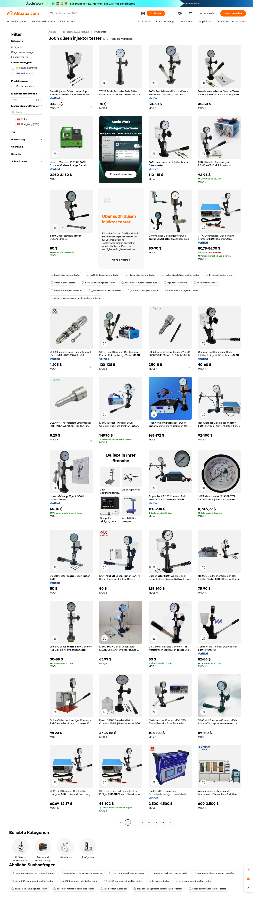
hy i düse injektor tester (219, 275)
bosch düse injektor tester (65, 275)
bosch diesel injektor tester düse (139, 282)
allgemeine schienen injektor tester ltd (81, 873)
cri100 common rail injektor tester (123, 881)
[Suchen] (156, 13)
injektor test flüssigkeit (113, 888)
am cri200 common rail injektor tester (32, 881)
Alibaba (52, 31)
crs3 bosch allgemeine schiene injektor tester (157, 888)
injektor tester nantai (206, 282)
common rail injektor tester (143, 290)
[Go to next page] (170, 822)
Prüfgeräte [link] (100, 31)
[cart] (191, 13)
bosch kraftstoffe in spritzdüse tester (73, 888)
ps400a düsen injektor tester (103, 275)
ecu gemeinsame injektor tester (29, 888)
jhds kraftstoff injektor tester (105, 290)
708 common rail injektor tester (126, 873)
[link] (248, 869)
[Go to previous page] (121, 822)
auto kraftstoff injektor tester (181, 290)
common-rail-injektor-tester (66, 290)
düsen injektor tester (63, 282)
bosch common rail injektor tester (207, 888)
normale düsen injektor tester (98, 282)
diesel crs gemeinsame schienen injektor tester (76, 298)
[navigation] (26, 427)
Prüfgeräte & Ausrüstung (75, 31)
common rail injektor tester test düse (214, 873)
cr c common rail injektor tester (193, 881)
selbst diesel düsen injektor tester (180, 275)
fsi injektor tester (159, 881)
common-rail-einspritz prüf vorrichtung (32, 873)
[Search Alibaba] (94, 13)
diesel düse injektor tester (140, 275)
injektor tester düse (175, 282)
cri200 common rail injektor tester (79, 881)
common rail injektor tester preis (169, 873)
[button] (143, 13)
